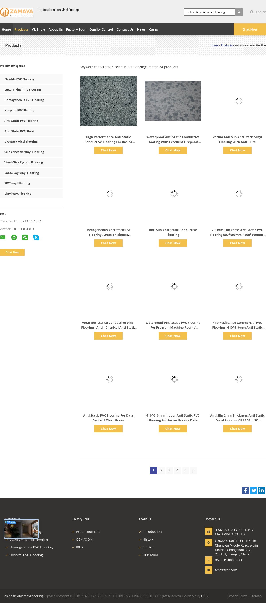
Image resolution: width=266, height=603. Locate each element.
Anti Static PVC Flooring (21, 121)
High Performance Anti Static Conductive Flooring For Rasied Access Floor (108, 142)
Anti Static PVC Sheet (19, 131)
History (146, 539)
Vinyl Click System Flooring (23, 162)
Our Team (148, 555)
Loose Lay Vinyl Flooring (21, 173)
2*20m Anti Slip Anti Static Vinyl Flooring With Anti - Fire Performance (237, 142)
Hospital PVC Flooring (19, 110)
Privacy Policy (237, 596)
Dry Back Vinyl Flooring (21, 141)
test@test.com (226, 570)
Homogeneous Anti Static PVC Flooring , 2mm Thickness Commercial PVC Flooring (108, 235)
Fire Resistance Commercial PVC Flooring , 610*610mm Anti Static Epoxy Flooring (237, 327)
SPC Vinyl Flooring (17, 183)
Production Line (86, 531)
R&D (77, 547)
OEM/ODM (82, 539)
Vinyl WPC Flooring (17, 194)
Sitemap (256, 596)
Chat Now (249, 29)
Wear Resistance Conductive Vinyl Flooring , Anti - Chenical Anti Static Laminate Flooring (108, 327)
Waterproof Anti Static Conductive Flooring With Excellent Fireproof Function (172, 142)
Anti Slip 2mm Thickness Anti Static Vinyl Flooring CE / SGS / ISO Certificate (237, 420)
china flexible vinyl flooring (23, 596)
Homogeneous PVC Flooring (24, 100)
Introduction (150, 531)
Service (146, 547)
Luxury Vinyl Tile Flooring (22, 89)
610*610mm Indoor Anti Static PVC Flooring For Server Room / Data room (173, 420)
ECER (205, 596)
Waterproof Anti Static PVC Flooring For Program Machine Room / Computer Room (172, 327)
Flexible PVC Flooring (19, 79)
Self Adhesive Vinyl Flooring (24, 152)
